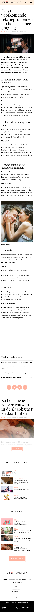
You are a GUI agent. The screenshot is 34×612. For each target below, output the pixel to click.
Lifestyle (12, 579)
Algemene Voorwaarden (17, 602)
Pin (19, 387)
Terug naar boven (16, 558)
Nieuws (24, 579)
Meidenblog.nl (17, 589)
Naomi (25, 31)
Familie (5, 579)
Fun (30, 579)
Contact (27, 602)
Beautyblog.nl (17, 591)
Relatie (3, 32)
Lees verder (17, 448)
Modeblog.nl (16, 586)
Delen (9, 387)
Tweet (14, 387)
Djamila (25, 417)
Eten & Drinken (17, 582)
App (25, 387)
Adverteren (7, 602)
